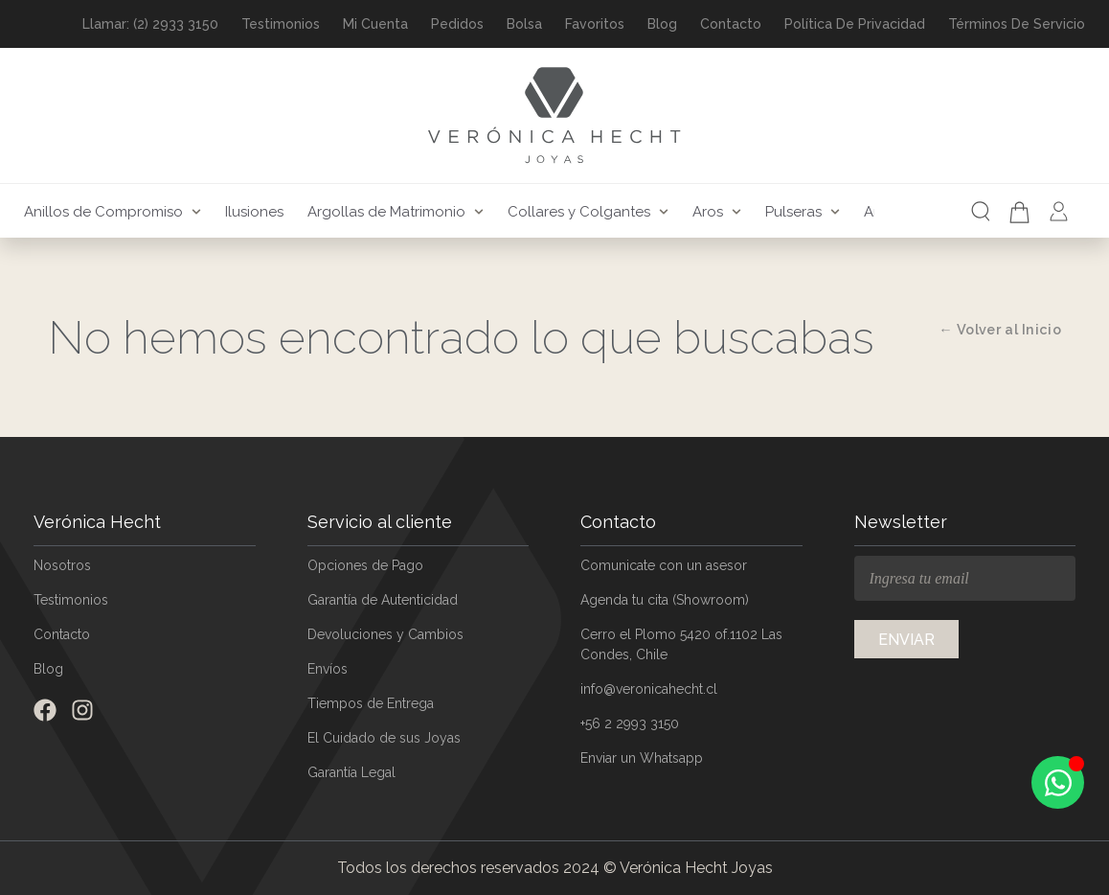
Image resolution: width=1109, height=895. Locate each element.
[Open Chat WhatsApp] (1057, 782)
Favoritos (594, 24)
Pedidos (457, 24)
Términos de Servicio (1016, 24)
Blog (662, 24)
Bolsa (524, 24)
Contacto (730, 24)
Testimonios (280, 24)
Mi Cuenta (375, 24)
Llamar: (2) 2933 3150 (150, 24)
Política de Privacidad (854, 24)
